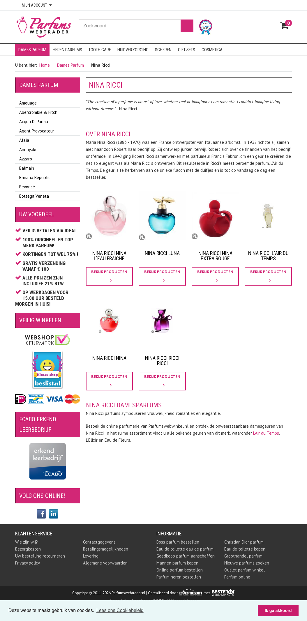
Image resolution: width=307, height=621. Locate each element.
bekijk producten (109, 276)
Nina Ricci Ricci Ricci (162, 360)
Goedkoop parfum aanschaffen (185, 556)
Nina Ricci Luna (162, 253)
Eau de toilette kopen (244, 549)
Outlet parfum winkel (244, 570)
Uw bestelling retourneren (40, 556)
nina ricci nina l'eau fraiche (109, 255)
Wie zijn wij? (26, 542)
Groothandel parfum (243, 556)
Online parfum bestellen (179, 570)
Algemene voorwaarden (105, 563)
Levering (90, 556)
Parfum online (237, 577)
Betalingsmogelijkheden (105, 549)
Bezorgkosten (28, 549)
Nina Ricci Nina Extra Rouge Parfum (215, 258)
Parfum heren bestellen (178, 577)
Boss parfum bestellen (177, 542)
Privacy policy (27, 563)
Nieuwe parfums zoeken (246, 563)
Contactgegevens (99, 542)
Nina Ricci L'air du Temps (268, 255)
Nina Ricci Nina (109, 358)
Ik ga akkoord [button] (278, 610)
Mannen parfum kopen (177, 563)
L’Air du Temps (266, 433)
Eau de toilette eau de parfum (185, 549)
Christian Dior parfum (244, 542)
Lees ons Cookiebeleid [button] (120, 610)
